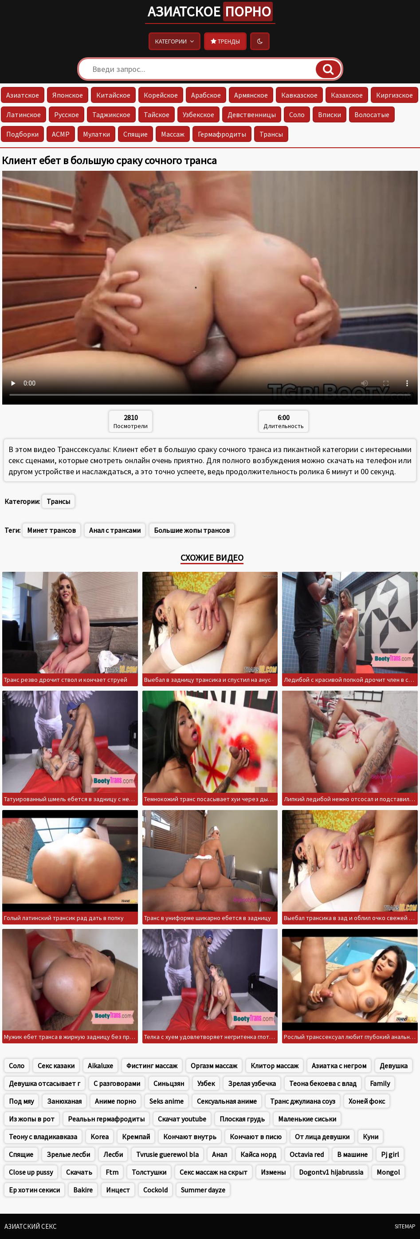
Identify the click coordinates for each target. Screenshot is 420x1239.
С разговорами (117, 1083)
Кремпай (136, 1136)
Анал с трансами (115, 530)
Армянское (251, 94)
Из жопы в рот (32, 1118)
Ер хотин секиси (34, 1189)
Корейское (161, 94)
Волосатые (371, 114)
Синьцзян (168, 1083)
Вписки (329, 114)
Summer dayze (203, 1189)
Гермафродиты (222, 134)
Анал (219, 1154)
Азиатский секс (30, 1226)
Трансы (271, 134)
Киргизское (394, 94)
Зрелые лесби (68, 1154)
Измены (273, 1172)
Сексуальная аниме (227, 1101)
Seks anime (166, 1101)
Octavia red (307, 1154)
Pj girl (390, 1154)
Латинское (23, 114)
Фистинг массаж (151, 1065)
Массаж (172, 134)
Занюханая (64, 1101)
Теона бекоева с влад (323, 1083)
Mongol (388, 1172)
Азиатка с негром (339, 1065)
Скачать (79, 1172)
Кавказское (299, 94)
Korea (99, 1136)
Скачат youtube (182, 1118)
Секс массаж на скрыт (213, 1172)
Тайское (156, 114)
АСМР (61, 134)
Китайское (113, 94)
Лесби (113, 1154)
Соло (297, 114)
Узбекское (198, 114)
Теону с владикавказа (43, 1136)
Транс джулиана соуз (302, 1101)
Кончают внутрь (189, 1136)
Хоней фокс (367, 1101)
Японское (67, 94)
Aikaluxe (100, 1065)
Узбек (206, 1083)
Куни (370, 1136)
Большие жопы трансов (192, 530)
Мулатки (96, 134)
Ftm (112, 1172)
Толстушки (149, 1172)
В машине (352, 1154)
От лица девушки (322, 1136)
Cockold (155, 1189)
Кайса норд (258, 1154)
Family (380, 1083)
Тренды (225, 41)
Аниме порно (115, 1101)
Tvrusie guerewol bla (167, 1154)
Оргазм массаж (214, 1065)
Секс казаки (56, 1065)
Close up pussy (31, 1172)
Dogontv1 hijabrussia (331, 1172)
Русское (66, 114)
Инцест (118, 1189)
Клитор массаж (274, 1065)
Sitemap (405, 1226)
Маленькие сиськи (307, 1118)
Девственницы (252, 114)
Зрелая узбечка (252, 1083)
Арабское (206, 94)
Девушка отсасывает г (44, 1083)
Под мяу (21, 1101)
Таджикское (111, 114)
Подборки (22, 134)
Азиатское (210, 11)
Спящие (135, 134)
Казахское (347, 94)
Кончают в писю (256, 1136)
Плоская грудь (242, 1118)
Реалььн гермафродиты (106, 1118)
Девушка (394, 1065)
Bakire (83, 1189)
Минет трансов (51, 530)
